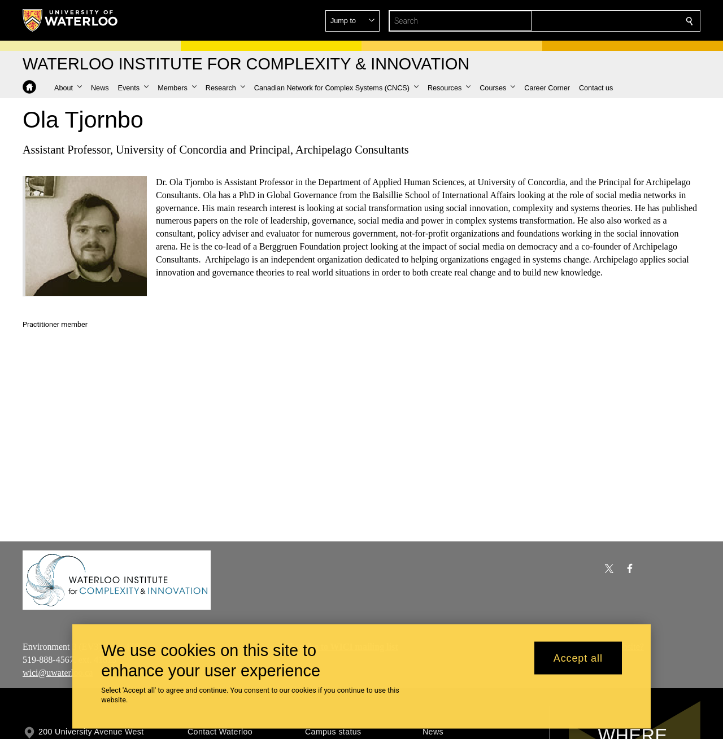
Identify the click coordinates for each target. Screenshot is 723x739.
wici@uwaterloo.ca (58, 672)
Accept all (578, 657)
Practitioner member (55, 324)
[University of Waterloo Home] (71, 20)
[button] (607, 21)
